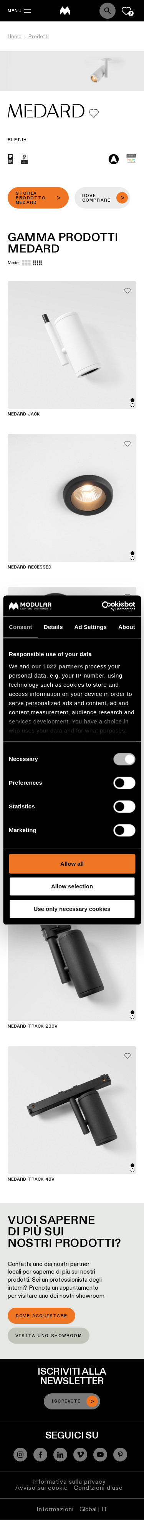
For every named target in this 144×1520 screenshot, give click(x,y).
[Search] (107, 11)
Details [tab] (53, 627)
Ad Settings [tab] (90, 627)
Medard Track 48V (31, 1179)
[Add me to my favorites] (94, 113)
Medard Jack (24, 414)
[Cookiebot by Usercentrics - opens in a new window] (102, 606)
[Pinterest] (120, 1454)
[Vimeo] (80, 1454)
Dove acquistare (41, 1316)
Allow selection (72, 886)
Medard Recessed (29, 567)
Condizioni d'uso (98, 1487)
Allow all (72, 863)
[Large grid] (26, 263)
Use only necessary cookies (71, 909)
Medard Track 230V (33, 1026)
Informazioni (55, 1509)
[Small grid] (37, 263)
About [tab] (126, 627)
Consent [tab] (20, 627)
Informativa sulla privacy (69, 1481)
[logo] (65, 11)
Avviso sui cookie (41, 1487)
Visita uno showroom (48, 1336)
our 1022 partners (57, 666)
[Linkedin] (60, 1454)
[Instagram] (20, 1454)
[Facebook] (40, 1454)
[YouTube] (100, 1454)
